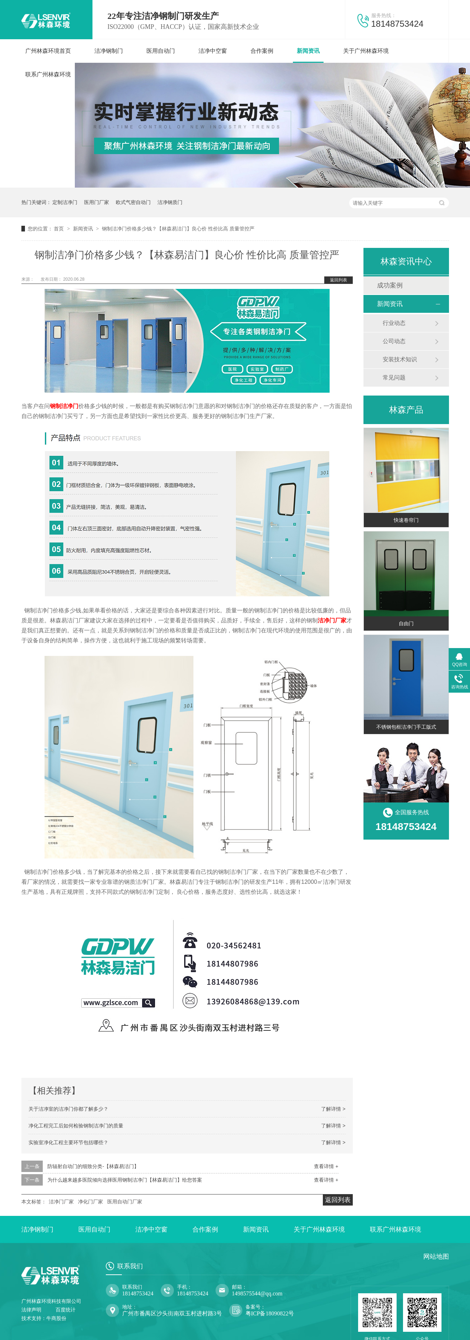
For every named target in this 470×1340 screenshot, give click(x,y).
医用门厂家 (96, 202)
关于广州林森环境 (366, 51)
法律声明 (31, 1310)
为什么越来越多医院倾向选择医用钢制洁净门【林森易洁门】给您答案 (124, 1180)
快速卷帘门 (406, 520)
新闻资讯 (308, 51)
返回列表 (338, 279)
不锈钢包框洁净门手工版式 (406, 727)
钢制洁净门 (64, 406)
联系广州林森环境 (48, 74)
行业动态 (394, 323)
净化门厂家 (90, 1201)
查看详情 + (326, 1166)
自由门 (406, 623)
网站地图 (436, 1256)
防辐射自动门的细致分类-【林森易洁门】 (93, 1166)
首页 (59, 228)
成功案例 (390, 285)
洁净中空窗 (212, 51)
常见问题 (394, 378)
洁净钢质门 (169, 202)
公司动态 (394, 341)
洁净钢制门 (108, 51)
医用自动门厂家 (124, 1201)
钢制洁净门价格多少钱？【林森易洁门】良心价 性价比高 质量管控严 (178, 228)
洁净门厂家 (332, 620)
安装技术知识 (400, 359)
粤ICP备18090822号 (270, 1313)
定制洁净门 (64, 202)
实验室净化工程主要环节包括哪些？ (68, 1142)
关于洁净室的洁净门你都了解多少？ (68, 1109)
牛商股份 (56, 1318)
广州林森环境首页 (48, 51)
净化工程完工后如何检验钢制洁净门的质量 (76, 1125)
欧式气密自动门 (133, 202)
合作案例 (262, 51)
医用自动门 (160, 51)
